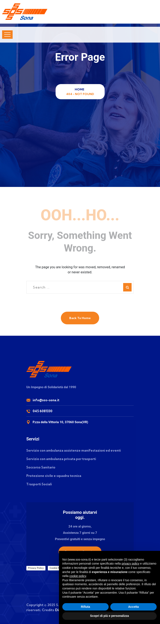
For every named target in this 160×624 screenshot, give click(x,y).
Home (80, 89)
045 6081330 (42, 411)
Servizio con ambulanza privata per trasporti (61, 459)
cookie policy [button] (77, 576)
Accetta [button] (133, 606)
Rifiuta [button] (85, 606)
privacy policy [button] (130, 563)
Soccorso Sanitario (40, 467)
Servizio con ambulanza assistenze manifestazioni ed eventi (73, 450)
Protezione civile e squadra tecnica (53, 476)
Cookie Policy (57, 568)
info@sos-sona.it (46, 400)
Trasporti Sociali (39, 484)
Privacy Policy (36, 568)
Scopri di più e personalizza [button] (109, 615)
